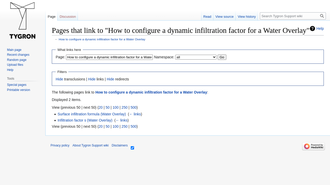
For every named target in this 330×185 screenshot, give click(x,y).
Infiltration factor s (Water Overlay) (84, 120)
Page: (60, 57)
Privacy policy (60, 145)
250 (124, 107)
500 (133, 107)
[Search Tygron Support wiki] (293, 16)
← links (135, 114)
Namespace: (164, 57)
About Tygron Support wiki (90, 145)
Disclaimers (120, 145)
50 (108, 107)
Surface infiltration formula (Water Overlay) (91, 114)
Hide (59, 79)
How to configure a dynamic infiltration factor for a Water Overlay (102, 39)
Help (320, 28)
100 (116, 107)
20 (101, 107)
